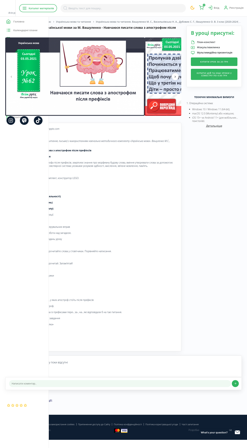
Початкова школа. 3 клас (84, 21)
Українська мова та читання (122, 21)
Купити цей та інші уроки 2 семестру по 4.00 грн (220, 88)
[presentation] (60, 76)
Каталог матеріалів (71, 8)
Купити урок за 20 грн (220, 72)
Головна (59, 21)
